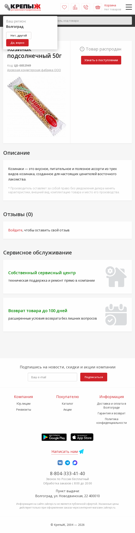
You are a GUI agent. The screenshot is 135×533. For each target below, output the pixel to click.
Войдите (15, 230)
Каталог (67, 403)
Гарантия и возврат (112, 413)
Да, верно (17, 43)
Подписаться (94, 377)
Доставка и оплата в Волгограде (111, 405)
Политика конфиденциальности (112, 421)
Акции (67, 409)
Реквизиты (23, 409)
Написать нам (64, 451)
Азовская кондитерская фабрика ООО (34, 70)
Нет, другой (18, 35)
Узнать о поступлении (101, 60)
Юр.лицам (23, 403)
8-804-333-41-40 (67, 473)
